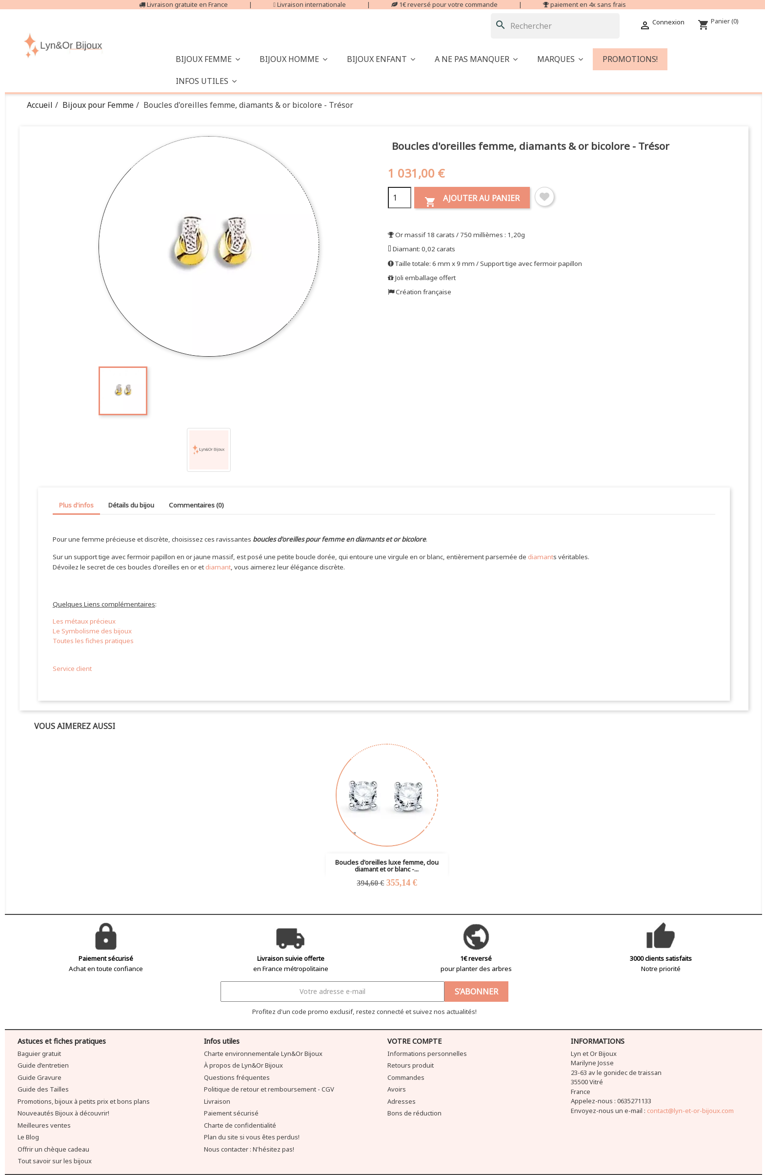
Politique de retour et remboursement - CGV (269, 1089)
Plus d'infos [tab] (76, 505)
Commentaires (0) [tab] (196, 505)
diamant (540, 556)
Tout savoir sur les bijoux (55, 1160)
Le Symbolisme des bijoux (92, 631)
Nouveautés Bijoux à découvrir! (63, 1113)
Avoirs (396, 1089)
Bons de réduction (414, 1113)
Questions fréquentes (237, 1077)
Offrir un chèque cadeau (53, 1149)
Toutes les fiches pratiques (93, 640)
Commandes (405, 1077)
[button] (476, 59)
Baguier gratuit (39, 1053)
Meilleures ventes (44, 1125)
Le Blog (28, 1137)
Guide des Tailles (43, 1089)
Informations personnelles (427, 1053)
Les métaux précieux (84, 621)
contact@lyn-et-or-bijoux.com (690, 1110)
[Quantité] (399, 197)
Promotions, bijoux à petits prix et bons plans (84, 1101)
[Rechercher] (555, 26)
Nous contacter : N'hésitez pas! (249, 1149)
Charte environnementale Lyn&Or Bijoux (263, 1053)
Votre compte (414, 1041)
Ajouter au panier (472, 200)
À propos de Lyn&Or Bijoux (243, 1065)
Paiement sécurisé (231, 1113)
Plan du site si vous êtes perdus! (252, 1137)
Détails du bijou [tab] (131, 505)
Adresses (401, 1101)
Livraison (217, 1101)
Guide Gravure (39, 1077)
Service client (72, 668)
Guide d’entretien (43, 1065)
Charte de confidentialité (240, 1125)
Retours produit (410, 1065)
